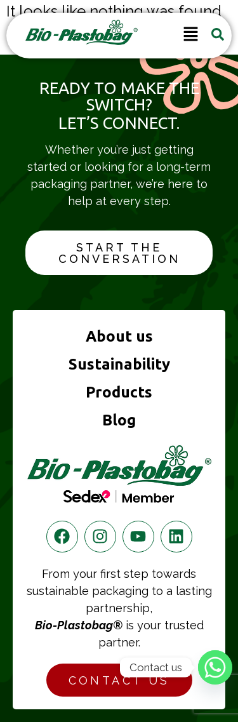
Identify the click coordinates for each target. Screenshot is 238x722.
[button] (190, 36)
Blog (119, 420)
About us (119, 336)
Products (119, 392)
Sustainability (119, 364)
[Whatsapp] (215, 667)
